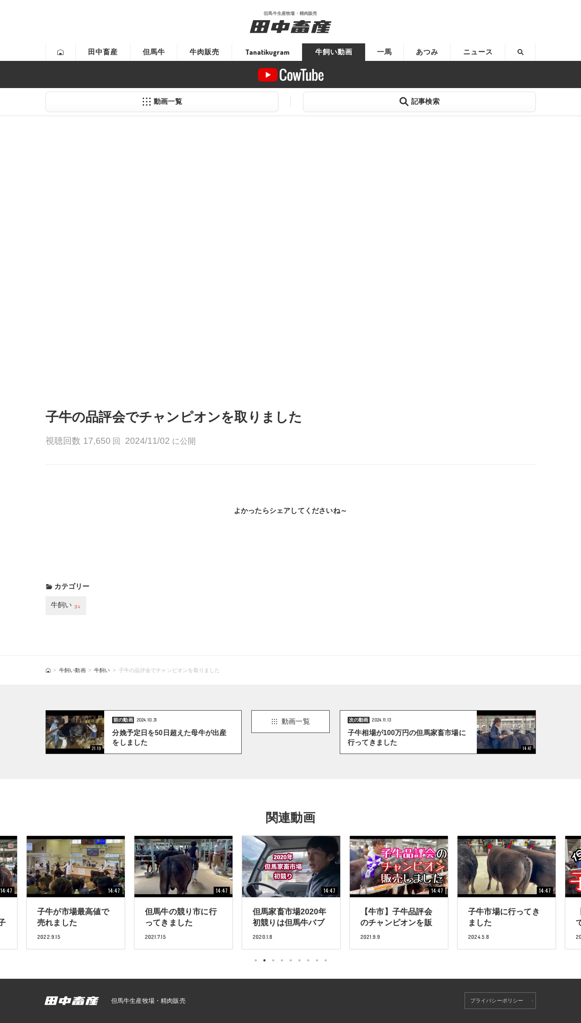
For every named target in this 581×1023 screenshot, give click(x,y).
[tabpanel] (291, 892)
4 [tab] (282, 960)
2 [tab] (264, 960)
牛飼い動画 (333, 52)
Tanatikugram (267, 52)
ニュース (478, 52)
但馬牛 (154, 52)
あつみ (427, 52)
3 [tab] (273, 960)
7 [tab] (308, 960)
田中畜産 (103, 52)
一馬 (384, 52)
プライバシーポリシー (497, 1001)
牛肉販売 (204, 52)
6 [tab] (299, 960)
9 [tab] (325, 960)
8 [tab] (317, 960)
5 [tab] (290, 960)
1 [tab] (255, 960)
